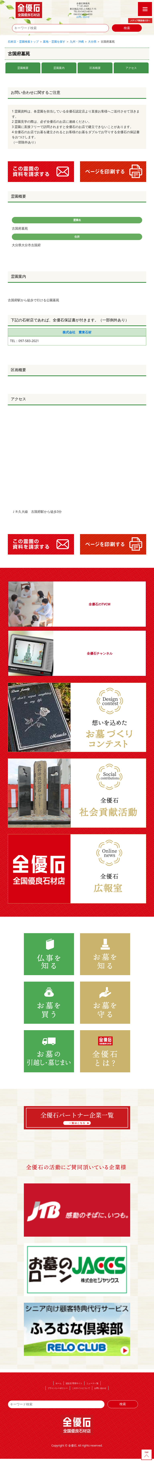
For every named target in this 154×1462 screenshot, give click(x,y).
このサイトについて (81, 1388)
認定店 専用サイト (74, 1383)
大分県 (92, 41)
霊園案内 (59, 68)
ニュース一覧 (92, 1383)
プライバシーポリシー (58, 1388)
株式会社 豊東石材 (77, 332)
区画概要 (95, 68)
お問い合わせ (83, 16)
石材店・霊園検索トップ (23, 41)
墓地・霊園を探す (54, 41)
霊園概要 (22, 68)
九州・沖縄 (77, 41)
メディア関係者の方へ (140, 20)
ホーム (59, 1383)
